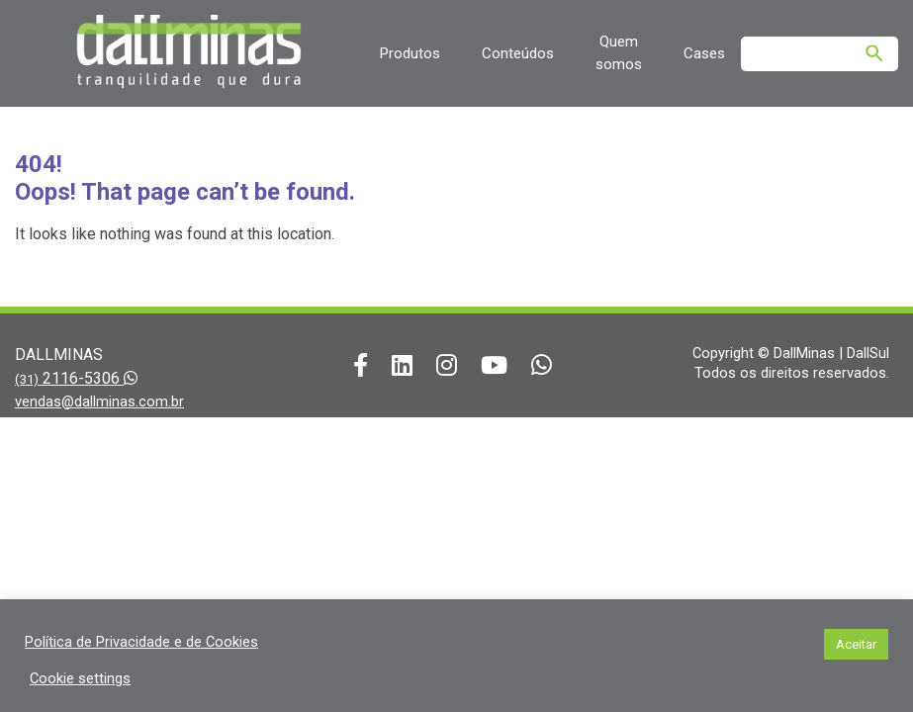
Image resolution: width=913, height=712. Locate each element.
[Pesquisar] (874, 53)
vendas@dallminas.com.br (99, 401)
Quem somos (618, 53)
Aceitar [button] (856, 644)
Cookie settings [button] (80, 678)
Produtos (409, 53)
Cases (704, 53)
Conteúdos (518, 53)
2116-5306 (76, 378)
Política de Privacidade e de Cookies (141, 642)
